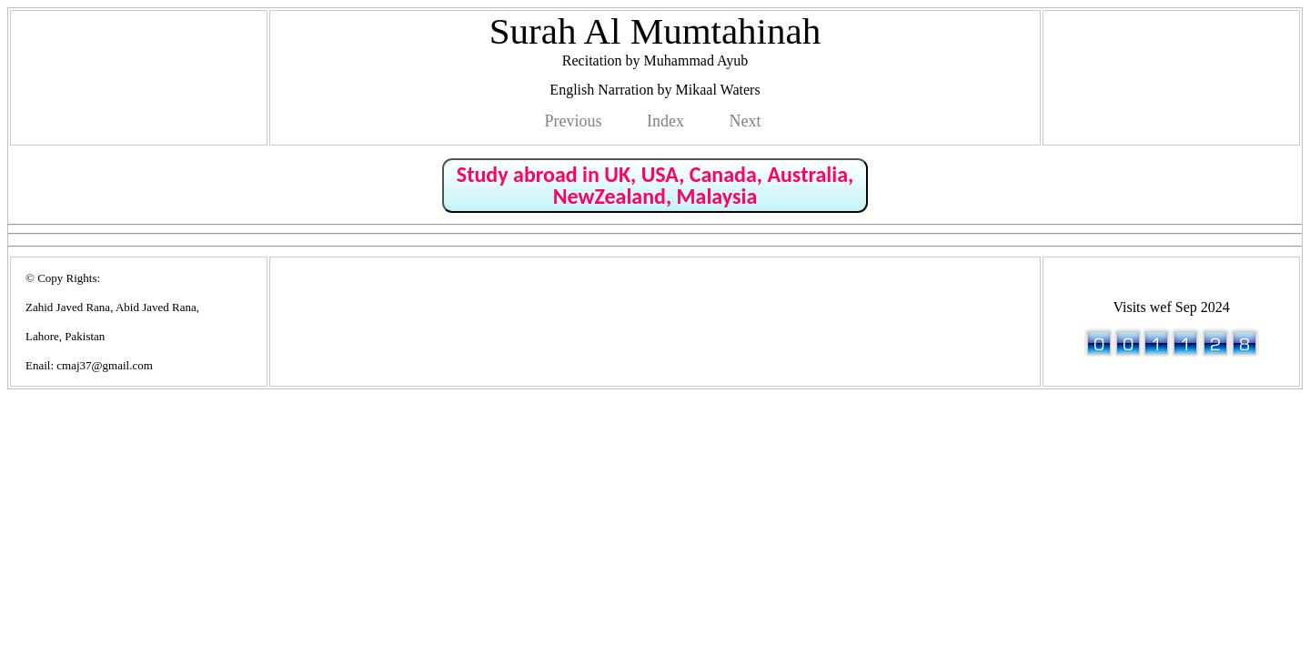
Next (745, 121)
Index (665, 121)
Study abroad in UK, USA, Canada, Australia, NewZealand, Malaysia (655, 185)
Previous (573, 121)
